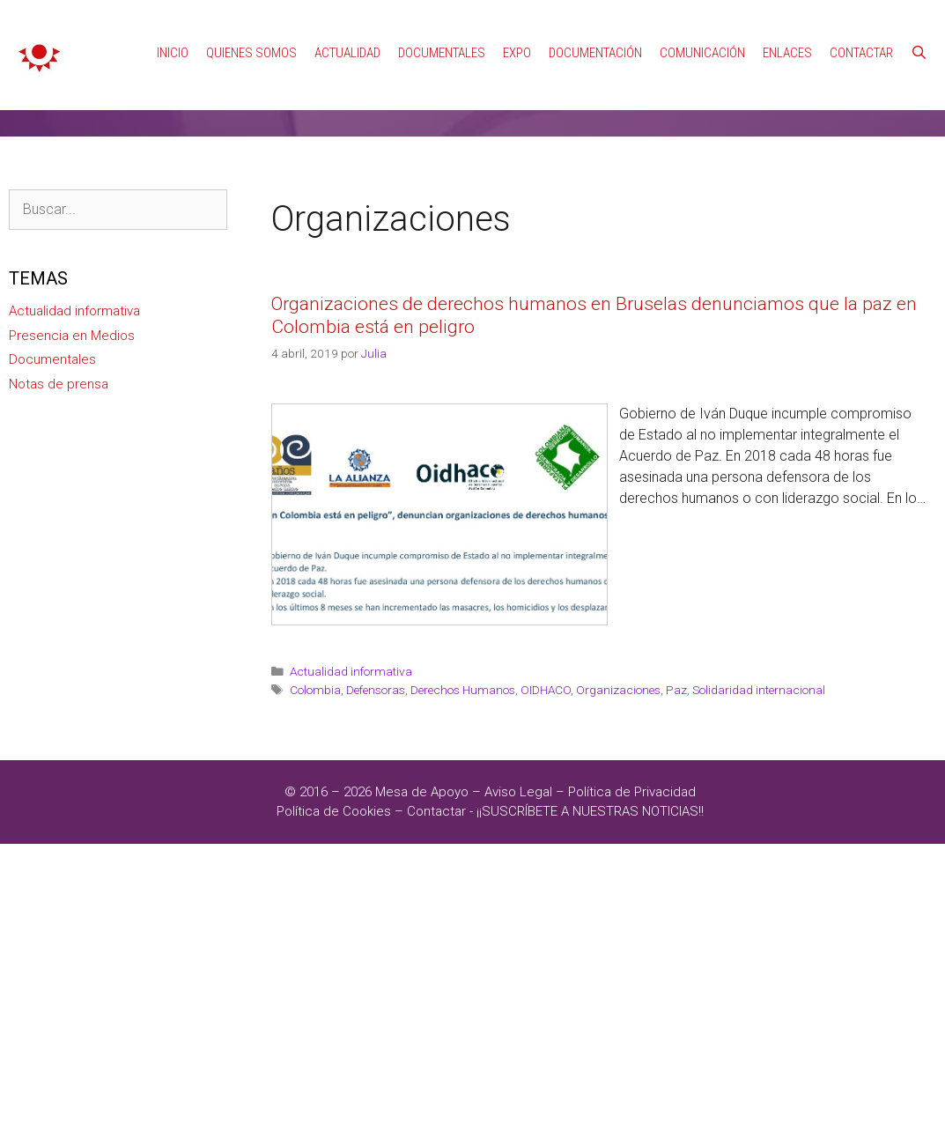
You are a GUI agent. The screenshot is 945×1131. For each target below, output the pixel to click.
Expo (517, 53)
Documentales (441, 53)
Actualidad (347, 53)
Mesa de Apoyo (423, 792)
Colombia (315, 690)
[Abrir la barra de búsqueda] (919, 52)
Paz (676, 690)
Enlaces (787, 53)
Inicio (172, 53)
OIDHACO (545, 690)
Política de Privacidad (632, 792)
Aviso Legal (518, 792)
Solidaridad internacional (758, 690)
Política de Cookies (334, 811)
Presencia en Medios (72, 336)
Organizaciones (618, 690)
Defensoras (375, 690)
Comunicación (702, 53)
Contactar (861, 53)
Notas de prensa (58, 384)
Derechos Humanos (462, 690)
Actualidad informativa (351, 671)
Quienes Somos (251, 53)
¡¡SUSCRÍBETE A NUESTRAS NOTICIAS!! (590, 811)
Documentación (595, 53)
